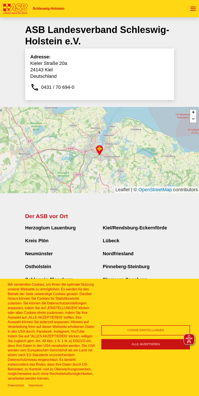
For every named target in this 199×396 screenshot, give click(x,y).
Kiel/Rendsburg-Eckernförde (135, 227)
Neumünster (39, 253)
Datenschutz (16, 385)
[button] (99, 150)
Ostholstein (38, 266)
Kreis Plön (37, 240)
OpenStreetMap (155, 189)
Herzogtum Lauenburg (50, 227)
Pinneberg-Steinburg (126, 266)
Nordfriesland (118, 253)
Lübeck (111, 240)
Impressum (35, 385)
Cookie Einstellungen (145, 330)
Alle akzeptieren (146, 344)
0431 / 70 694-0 (57, 87)
